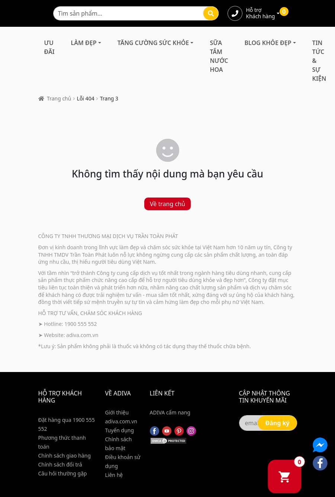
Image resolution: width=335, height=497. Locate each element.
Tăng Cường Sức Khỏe (153, 43)
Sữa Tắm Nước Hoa (219, 56)
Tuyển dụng (119, 430)
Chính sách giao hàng (64, 455)
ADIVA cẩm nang (170, 412)
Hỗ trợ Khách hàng (260, 13)
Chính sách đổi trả (60, 464)
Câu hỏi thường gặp (62, 473)
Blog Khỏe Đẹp (268, 43)
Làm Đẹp (84, 43)
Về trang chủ (167, 204)
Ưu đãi (49, 47)
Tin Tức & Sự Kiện (319, 61)
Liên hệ (114, 474)
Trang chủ (59, 98)
